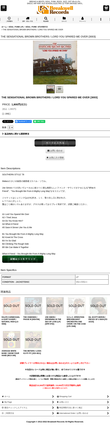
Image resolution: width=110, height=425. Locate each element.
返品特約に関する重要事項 (15, 134)
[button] (4, 8)
